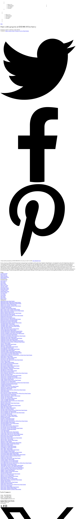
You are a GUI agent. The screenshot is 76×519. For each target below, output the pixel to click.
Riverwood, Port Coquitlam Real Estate (10, 435)
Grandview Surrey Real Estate (8, 381)
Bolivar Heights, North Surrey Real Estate (11, 313)
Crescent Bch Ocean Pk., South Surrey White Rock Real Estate (16, 355)
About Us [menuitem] (14, 4)
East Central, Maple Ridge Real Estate (10, 366)
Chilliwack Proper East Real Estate (9, 339)
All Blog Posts (4, 273)
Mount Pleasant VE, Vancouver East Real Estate (13, 412)
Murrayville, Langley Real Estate (9, 415)
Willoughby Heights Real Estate (9, 488)
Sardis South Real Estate (7, 445)
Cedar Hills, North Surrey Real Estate (10, 328)
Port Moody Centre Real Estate (8, 427)
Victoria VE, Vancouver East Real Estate (10, 473)
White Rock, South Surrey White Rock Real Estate (13, 484)
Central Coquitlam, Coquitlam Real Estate (11, 332)
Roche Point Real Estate (7, 436)
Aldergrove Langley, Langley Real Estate (11, 306)
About (11, 3)
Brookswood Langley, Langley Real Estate (11, 322)
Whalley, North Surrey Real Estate (9, 482)
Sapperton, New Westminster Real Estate (11, 442)
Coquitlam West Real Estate (8, 350)
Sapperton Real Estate (6, 441)
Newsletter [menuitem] (55, 6)
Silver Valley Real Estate (7, 448)
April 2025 (3, 297)
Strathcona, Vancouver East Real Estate (10, 458)
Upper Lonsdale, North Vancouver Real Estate (12, 467)
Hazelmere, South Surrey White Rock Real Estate (13, 389)
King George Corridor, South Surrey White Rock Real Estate (16, 393)
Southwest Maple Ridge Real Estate (10, 453)
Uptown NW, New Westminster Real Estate (11, 469)
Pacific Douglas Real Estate (7, 419)
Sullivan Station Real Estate (7, 459)
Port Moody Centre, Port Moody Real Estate (12, 428)
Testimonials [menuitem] (15, 5)
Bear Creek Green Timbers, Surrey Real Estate (17, 31)
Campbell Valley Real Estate (8, 324)
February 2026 (4, 285)
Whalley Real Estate (6, 481)
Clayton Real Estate (5, 343)
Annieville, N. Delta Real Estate (8, 308)
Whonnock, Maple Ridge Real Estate (10, 487)
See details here (37, 260)
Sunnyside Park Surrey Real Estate (9, 461)
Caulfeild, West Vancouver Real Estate (10, 326)
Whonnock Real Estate (6, 485)
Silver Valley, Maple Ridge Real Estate (10, 449)
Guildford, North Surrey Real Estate (10, 386)
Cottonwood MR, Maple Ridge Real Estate (11, 352)
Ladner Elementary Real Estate (8, 394)
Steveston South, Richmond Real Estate (11, 455)
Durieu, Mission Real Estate (7, 362)
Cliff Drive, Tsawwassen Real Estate (9, 346)
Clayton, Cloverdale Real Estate (8, 344)
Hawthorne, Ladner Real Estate (8, 387)
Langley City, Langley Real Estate (9, 398)
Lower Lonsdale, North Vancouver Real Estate (12, 400)
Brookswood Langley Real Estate (9, 321)
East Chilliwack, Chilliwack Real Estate (10, 368)
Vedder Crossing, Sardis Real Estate (9, 471)
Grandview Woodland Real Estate (9, 383)
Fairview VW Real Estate (7, 374)
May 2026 (3, 282)
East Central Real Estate (7, 364)
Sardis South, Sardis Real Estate (8, 446)
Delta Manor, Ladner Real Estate (9, 357)
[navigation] (38, 17)
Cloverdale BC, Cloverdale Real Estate (10, 349)
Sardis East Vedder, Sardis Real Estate (10, 443)
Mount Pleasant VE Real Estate (8, 411)
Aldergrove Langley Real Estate (8, 304)
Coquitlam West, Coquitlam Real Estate (10, 351)
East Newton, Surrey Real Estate (9, 370)
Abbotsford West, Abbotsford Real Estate (11, 303)
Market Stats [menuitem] (56, 5)
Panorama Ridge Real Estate (8, 422)
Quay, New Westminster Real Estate (10, 431)
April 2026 (3, 283)
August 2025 (4, 292)
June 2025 (3, 295)
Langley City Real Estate (7, 397)
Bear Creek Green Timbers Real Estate (10, 309)
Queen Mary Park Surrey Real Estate (10, 433)
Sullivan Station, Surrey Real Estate (9, 460)
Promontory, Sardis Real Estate (8, 429)
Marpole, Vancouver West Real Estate (10, 403)
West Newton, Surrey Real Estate (9, 478)
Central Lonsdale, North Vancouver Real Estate (12, 333)
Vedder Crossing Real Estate (8, 470)
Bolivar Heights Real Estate (7, 312)
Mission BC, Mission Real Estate (8, 407)
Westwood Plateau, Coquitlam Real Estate (11, 479)
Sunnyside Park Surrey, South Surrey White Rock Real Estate (16, 463)
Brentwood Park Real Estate (8, 314)
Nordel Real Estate (5, 417)
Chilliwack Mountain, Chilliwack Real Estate (11, 338)
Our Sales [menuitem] (14, 7)
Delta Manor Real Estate (7, 356)
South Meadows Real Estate (8, 451)
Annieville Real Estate (6, 307)
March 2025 (3, 298)
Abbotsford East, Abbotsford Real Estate (11, 302)
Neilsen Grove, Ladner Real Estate (9, 416)
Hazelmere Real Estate (6, 388)
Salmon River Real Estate (7, 439)
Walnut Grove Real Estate (7, 475)
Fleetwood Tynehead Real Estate (9, 376)
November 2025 (5, 289)
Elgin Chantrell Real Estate (7, 371)
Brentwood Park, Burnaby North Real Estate (12, 315)
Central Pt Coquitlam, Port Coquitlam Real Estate (13, 336)
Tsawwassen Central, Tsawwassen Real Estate (12, 465)
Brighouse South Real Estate (8, 318)
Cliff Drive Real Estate (6, 345)
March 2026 (3, 284)
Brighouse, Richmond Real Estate (9, 320)
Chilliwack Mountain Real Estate (9, 337)
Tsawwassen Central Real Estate (9, 464)
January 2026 (4, 286)
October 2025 (4, 290)
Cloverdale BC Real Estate (7, 348)
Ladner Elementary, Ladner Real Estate (10, 395)
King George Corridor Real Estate (9, 392)
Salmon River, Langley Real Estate (9, 440)
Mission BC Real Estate (6, 406)
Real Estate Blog (5, 277)
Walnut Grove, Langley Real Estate (9, 476)
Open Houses (4, 276)
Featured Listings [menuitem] (14, 9)
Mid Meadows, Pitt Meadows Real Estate (11, 405)
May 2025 (3, 296)
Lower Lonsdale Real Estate (7, 399)
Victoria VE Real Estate (6, 472)
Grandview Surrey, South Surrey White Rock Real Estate (15, 382)
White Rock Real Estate (6, 483)
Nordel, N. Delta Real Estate (7, 418)
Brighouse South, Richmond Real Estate (11, 319)
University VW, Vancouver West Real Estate (11, 466)
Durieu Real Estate (5, 361)
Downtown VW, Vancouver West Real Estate (12, 360)
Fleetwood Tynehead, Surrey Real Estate (11, 377)
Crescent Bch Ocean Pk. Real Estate (10, 354)
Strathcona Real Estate (6, 457)
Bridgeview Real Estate (6, 316)
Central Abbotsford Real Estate (8, 330)
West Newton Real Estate (7, 477)
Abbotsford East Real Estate (8, 301)
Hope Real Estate (5, 391)
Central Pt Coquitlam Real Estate (9, 334)
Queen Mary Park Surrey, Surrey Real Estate (12, 434)
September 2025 (5, 291)
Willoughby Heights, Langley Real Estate (11, 489)
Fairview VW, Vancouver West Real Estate (11, 375)
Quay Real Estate (5, 430)
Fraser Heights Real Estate (7, 379)
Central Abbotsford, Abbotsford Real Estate (11, 331)
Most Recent (4, 280)
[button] (2, 506)
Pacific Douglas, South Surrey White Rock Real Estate (14, 421)
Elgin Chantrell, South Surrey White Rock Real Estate (14, 373)
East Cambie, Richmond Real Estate (9, 363)
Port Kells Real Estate (6, 424)
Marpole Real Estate (6, 401)
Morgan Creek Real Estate (7, 409)
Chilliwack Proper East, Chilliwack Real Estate (12, 340)
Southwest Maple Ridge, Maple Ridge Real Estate (13, 454)
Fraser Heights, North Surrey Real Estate (11, 380)
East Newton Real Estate (7, 369)
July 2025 (3, 294)
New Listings (4, 274)
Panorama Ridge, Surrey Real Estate (10, 423)
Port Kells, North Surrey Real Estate (10, 425)
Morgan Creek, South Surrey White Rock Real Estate (14, 410)
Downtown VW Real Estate (7, 358)
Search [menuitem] (11, 2)
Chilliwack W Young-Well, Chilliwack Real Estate (13, 342)
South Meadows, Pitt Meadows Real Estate (11, 452)
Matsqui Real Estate (6, 404)
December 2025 (5, 288)
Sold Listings (4, 278)
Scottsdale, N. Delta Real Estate (8, 447)
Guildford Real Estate (6, 385)
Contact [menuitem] (14, 8)
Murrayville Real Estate (6, 413)
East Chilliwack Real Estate (7, 367)
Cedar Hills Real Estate (6, 327)
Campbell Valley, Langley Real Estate (10, 325)
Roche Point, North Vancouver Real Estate (11, 437)
